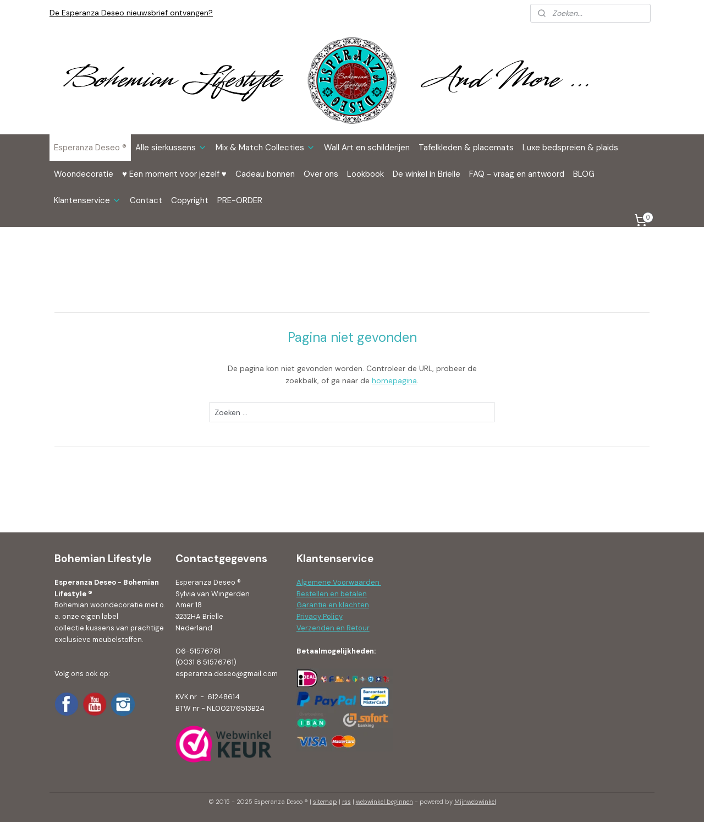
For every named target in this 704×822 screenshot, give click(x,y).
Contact (146, 200)
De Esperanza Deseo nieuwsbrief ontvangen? (131, 13)
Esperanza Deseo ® (90, 147)
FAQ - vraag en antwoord (516, 173)
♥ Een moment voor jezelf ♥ (174, 173)
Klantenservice (87, 200)
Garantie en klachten (332, 604)
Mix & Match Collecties (265, 147)
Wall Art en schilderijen (367, 147)
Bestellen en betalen (331, 593)
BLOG (584, 173)
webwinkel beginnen (384, 801)
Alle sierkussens (171, 147)
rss (346, 801)
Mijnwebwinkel (475, 801)
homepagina (394, 380)
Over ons (321, 173)
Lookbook (365, 173)
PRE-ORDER (239, 200)
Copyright (189, 200)
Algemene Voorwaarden (338, 582)
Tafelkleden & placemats (466, 147)
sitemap (325, 801)
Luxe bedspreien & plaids (570, 147)
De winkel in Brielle (426, 173)
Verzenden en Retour (333, 628)
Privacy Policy (319, 616)
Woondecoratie (83, 173)
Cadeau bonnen (265, 173)
